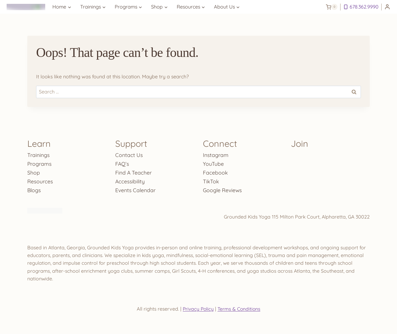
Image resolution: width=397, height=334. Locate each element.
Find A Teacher (133, 171)
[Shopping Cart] (331, 7)
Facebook (215, 171)
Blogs (34, 189)
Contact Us (129, 153)
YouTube (213, 162)
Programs (39, 162)
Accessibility (130, 180)
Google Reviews (223, 189)
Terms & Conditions (239, 309)
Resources (40, 180)
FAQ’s (122, 162)
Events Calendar (136, 189)
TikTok (211, 180)
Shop (33, 171)
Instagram (216, 153)
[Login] (387, 7)
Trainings (38, 153)
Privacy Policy (198, 309)
